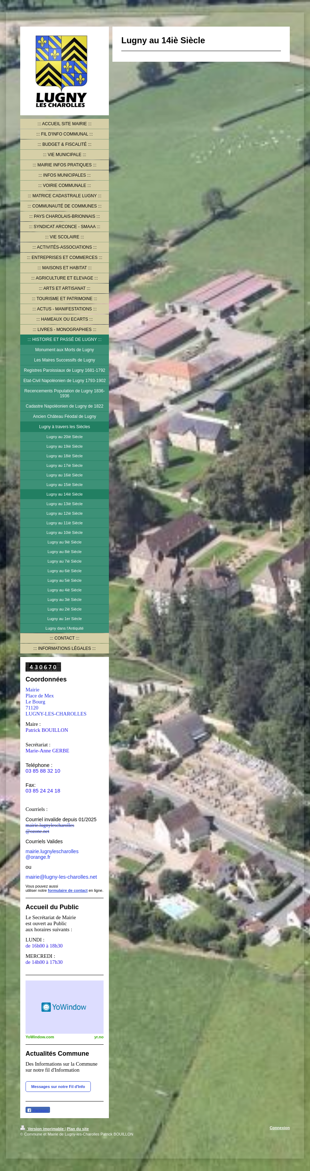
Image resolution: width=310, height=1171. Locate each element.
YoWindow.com (40, 1037)
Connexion (280, 1128)
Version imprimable (42, 1129)
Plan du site (78, 1129)
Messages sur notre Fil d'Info (58, 1086)
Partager (38, 1110)
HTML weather (65, 1007)
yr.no (99, 1037)
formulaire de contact (68, 890)
